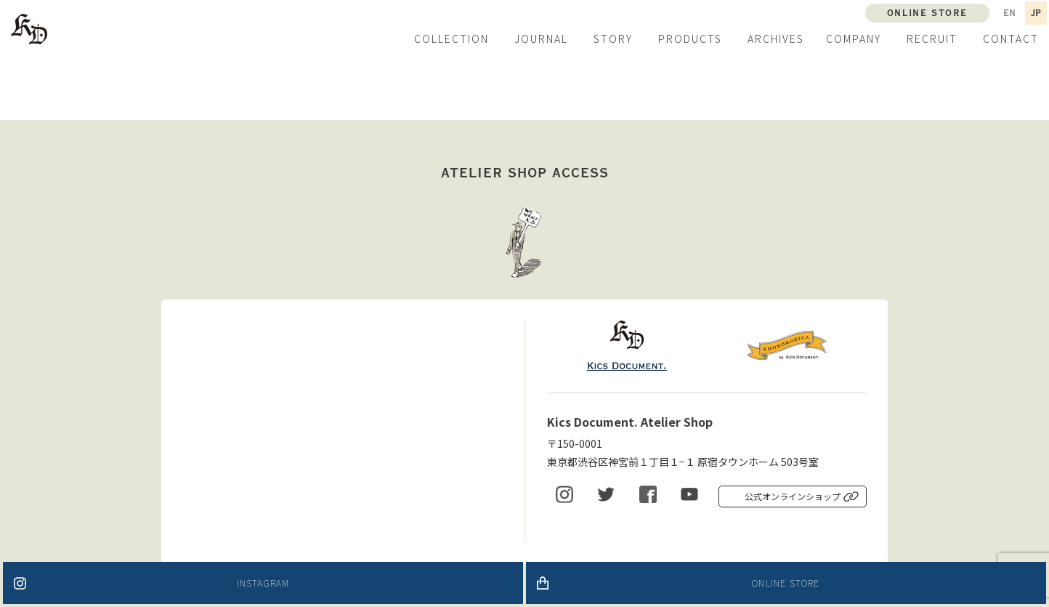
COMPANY (853, 38)
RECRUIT (932, 38)
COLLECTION (451, 38)
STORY (613, 38)
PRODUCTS (690, 38)
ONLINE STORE (785, 582)
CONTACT (1011, 38)
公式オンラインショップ (793, 496)
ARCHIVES (776, 38)
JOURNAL (541, 38)
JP (1036, 13)
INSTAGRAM (263, 582)
